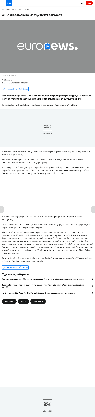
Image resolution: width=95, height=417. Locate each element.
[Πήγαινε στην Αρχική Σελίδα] (9, 3)
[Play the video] (47, 46)
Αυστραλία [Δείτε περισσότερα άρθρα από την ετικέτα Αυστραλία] (38, 301)
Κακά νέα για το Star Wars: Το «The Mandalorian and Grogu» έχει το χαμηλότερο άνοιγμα (38, 293)
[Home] (2, 9)
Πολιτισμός (10, 9)
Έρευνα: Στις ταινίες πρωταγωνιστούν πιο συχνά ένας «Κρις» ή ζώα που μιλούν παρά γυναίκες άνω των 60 (43, 286)
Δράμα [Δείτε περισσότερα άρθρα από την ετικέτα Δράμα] (23, 301)
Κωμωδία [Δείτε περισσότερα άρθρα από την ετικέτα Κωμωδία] (9, 301)
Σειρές (19, 9)
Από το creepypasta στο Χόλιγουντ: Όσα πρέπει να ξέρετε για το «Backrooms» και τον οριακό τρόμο (43, 279)
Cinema (26, 9)
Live (89, 3)
